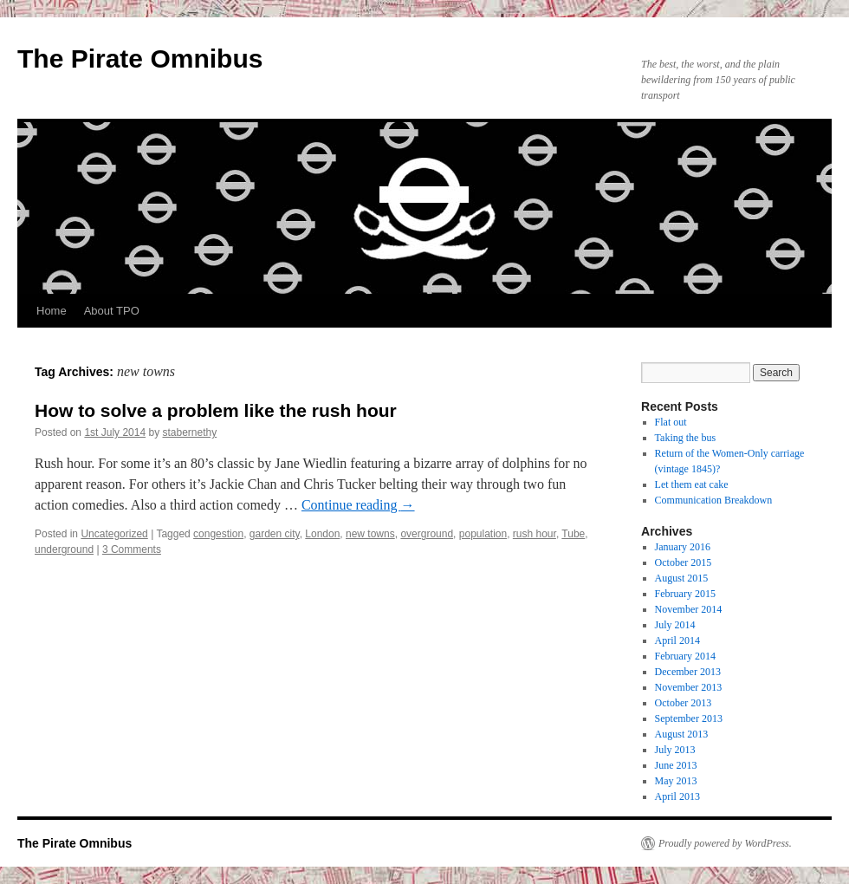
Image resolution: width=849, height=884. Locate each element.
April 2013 (677, 796)
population (483, 534)
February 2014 (685, 656)
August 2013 (682, 734)
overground (426, 534)
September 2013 (689, 718)
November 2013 (689, 687)
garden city (275, 534)
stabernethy (189, 432)
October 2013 (683, 703)
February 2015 (685, 594)
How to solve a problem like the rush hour (216, 410)
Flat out (671, 422)
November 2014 (689, 609)
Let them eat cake (692, 484)
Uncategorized (114, 534)
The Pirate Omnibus (139, 58)
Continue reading (358, 504)
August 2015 (682, 578)
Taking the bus (685, 438)
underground (64, 549)
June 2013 (676, 765)
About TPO (111, 310)
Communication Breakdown (714, 500)
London (322, 534)
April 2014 (677, 640)
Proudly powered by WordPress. (725, 843)
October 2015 (683, 562)
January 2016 (682, 547)
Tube (573, 534)
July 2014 (675, 625)
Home (51, 310)
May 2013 (676, 781)
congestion (218, 534)
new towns (370, 534)
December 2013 (688, 672)
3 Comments (131, 549)
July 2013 (675, 750)
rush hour (534, 534)
